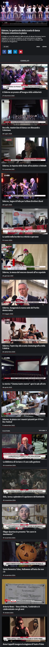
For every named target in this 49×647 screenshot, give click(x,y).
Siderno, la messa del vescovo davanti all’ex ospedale (24, 272)
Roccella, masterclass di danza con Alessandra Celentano (21, 128)
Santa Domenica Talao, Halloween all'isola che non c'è (23, 570)
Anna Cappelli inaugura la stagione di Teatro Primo (23, 644)
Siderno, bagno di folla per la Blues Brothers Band (22, 201)
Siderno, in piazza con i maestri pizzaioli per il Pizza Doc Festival (22, 420)
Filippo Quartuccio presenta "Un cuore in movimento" (19, 533)
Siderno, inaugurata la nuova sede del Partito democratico (20, 309)
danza (38, 46)
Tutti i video (43, 430)
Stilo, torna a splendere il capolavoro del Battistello (24, 496)
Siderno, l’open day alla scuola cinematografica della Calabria (23, 347)
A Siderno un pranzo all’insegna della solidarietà (21, 92)
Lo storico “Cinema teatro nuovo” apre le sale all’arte (24, 383)
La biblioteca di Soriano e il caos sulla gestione (21, 461)
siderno (44, 46)
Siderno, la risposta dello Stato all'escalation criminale (24, 165)
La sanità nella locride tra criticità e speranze (20, 236)
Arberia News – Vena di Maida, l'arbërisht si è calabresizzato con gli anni (21, 607)
